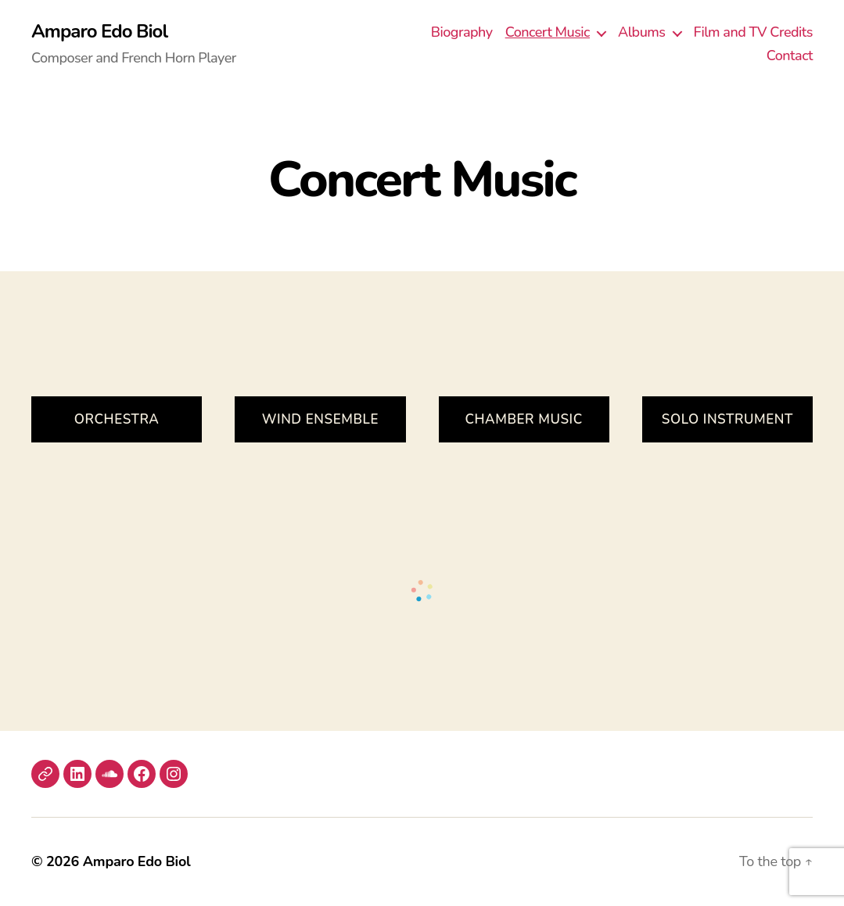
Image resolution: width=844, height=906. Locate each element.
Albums (642, 32)
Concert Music (547, 32)
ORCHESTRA (117, 419)
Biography (462, 32)
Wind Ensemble (320, 419)
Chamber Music (523, 419)
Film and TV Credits (753, 32)
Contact (790, 56)
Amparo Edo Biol (99, 31)
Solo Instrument (727, 419)
